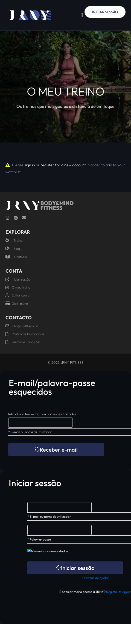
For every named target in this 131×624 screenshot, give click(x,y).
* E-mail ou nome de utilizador (30, 432)
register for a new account (63, 165)
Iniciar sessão (75, 567)
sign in (29, 165)
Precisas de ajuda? (95, 578)
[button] (82, 15)
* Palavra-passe (39, 539)
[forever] (29, 550)
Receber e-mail (56, 449)
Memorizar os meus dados (49, 551)
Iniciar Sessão (105, 12)
